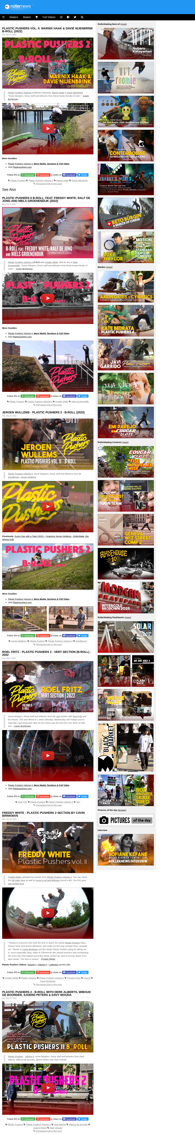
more (123, 24)
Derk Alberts (60, 1124)
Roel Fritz (77, 716)
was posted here (16, 883)
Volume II (42, 964)
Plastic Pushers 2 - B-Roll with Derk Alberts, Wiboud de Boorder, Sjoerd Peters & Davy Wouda (46, 993)
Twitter (84, 175)
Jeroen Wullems (28, 477)
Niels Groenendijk (80, 401)
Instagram (44, 175)
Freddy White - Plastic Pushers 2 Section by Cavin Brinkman (43, 814)
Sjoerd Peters (40, 1128)
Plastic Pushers (17, 180)
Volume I (31, 964)
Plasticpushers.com (22, 167)
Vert (58, 716)
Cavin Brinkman (24, 269)
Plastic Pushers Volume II (20, 92)
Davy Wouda (56, 1128)
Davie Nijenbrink (75, 92)
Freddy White (51, 262)
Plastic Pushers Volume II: (38, 163)
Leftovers (53, 964)
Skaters (13, 17)
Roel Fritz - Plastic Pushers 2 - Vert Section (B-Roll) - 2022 (46, 653)
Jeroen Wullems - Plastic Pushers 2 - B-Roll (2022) (43, 412)
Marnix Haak (58, 92)
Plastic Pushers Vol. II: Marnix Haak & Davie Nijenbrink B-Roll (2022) (47, 30)
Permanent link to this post (49, 183)
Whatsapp (29, 175)
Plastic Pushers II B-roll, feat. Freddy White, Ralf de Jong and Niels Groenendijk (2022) (46, 199)
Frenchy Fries (73, 978)
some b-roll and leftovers (48, 880)
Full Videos (49, 17)
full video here (18, 880)
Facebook (70, 175)
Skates (27, 17)
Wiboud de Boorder (78, 1124)
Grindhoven (13, 477)
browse (122, 810)
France (87, 978)
